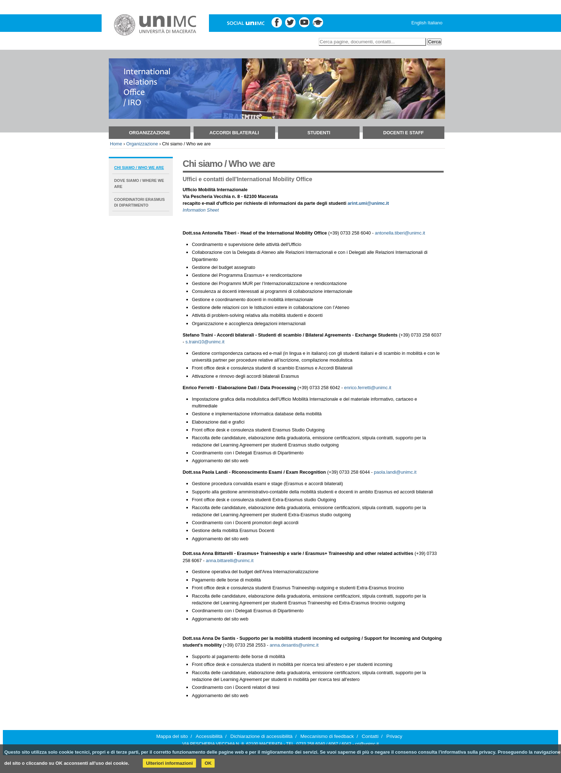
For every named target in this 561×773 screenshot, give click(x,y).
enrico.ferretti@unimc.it (367, 387)
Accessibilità (209, 736)
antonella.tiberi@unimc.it (400, 233)
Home (116, 143)
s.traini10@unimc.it (204, 341)
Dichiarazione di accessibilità (261, 736)
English (418, 22)
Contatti (370, 736)
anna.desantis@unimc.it (294, 645)
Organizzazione (149, 132)
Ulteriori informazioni (169, 763)
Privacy (394, 736)
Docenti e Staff (403, 132)
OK (208, 763)
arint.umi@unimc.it (368, 203)
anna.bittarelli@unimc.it (229, 560)
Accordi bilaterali (234, 132)
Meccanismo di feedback (327, 736)
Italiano (435, 22)
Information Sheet (201, 210)
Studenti (318, 132)
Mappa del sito (172, 736)
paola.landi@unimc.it (395, 472)
